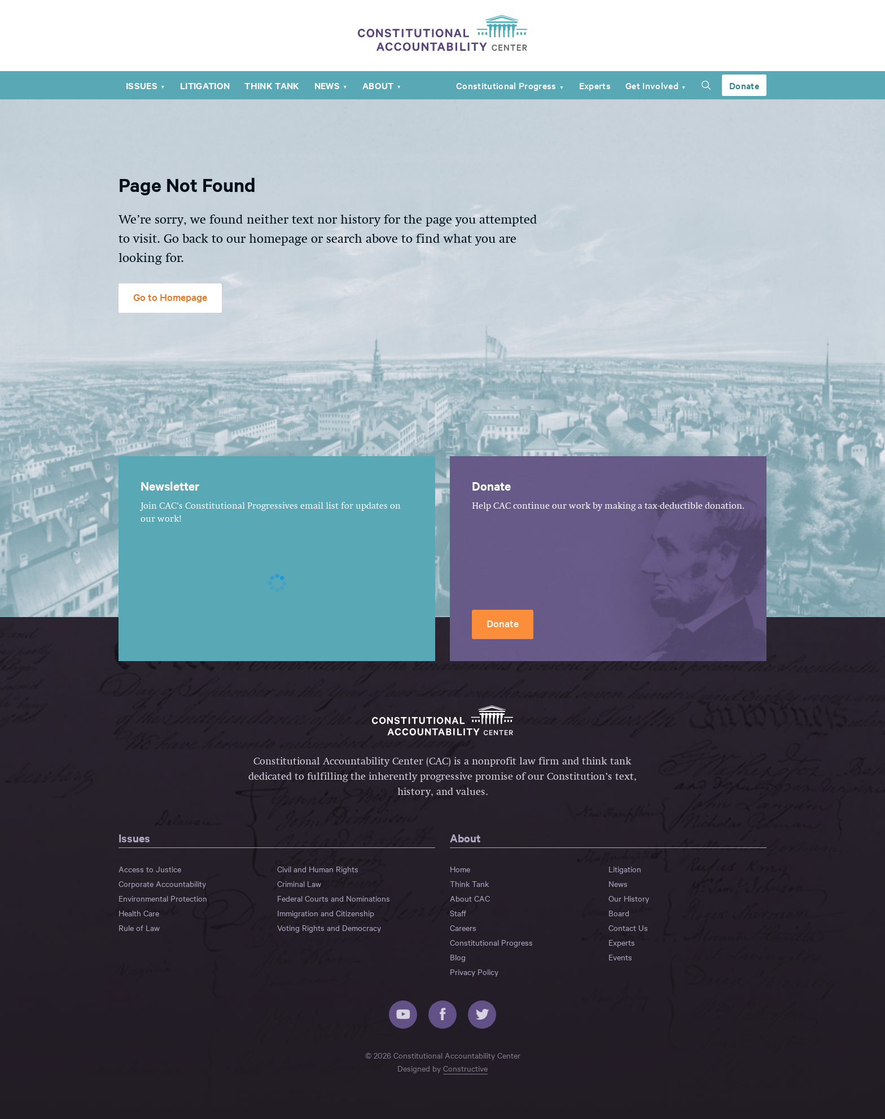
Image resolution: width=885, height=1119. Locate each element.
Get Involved (651, 85)
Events (620, 957)
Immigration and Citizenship (325, 913)
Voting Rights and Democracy (329, 927)
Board (618, 913)
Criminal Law (299, 883)
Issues (141, 85)
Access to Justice (150, 869)
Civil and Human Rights (317, 869)
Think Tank (271, 85)
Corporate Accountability (162, 883)
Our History (628, 898)
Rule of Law (139, 927)
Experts (595, 85)
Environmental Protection (163, 898)
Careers (463, 927)
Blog (458, 957)
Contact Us (628, 927)
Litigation (205, 85)
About (378, 85)
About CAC (470, 898)
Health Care (139, 913)
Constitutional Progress (506, 85)
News (327, 85)
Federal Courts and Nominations (333, 898)
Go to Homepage (170, 296)
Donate (744, 85)
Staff (458, 913)
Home (460, 869)
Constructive (465, 1068)
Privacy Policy (474, 971)
